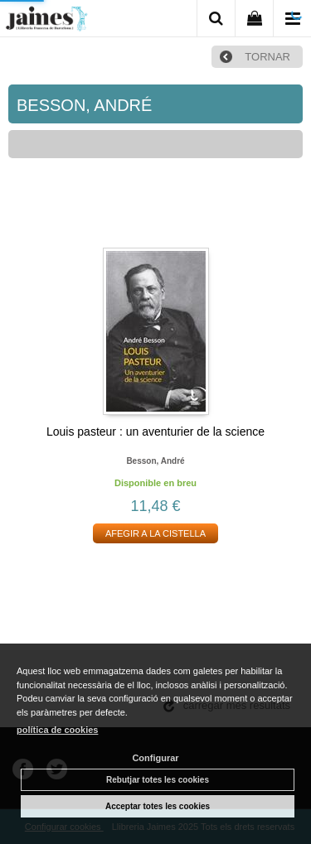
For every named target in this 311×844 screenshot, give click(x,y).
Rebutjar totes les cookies (157, 779)
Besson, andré (155, 460)
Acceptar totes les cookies (157, 806)
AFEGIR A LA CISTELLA (155, 533)
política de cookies (57, 730)
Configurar (155, 758)
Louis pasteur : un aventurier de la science (155, 431)
